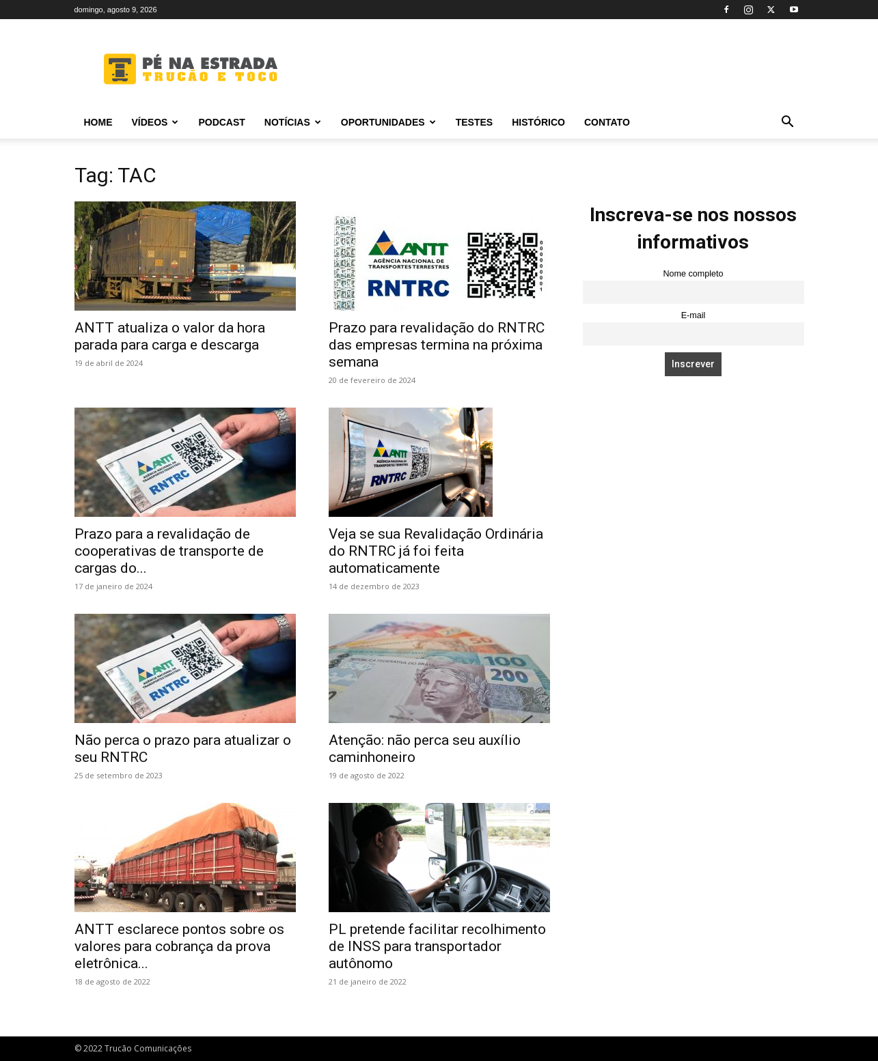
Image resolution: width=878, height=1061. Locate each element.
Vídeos (155, 122)
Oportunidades (388, 122)
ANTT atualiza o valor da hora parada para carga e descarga (169, 336)
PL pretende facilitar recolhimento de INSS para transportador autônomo (437, 946)
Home (98, 122)
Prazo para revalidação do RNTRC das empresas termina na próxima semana (437, 345)
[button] (787, 123)
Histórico (538, 122)
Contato (607, 122)
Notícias (292, 122)
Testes (474, 122)
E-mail (693, 315)
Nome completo (693, 274)
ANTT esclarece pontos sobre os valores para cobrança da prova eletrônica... (179, 946)
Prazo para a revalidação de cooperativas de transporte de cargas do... (169, 551)
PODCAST (221, 122)
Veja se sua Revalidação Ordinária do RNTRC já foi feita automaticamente (436, 551)
